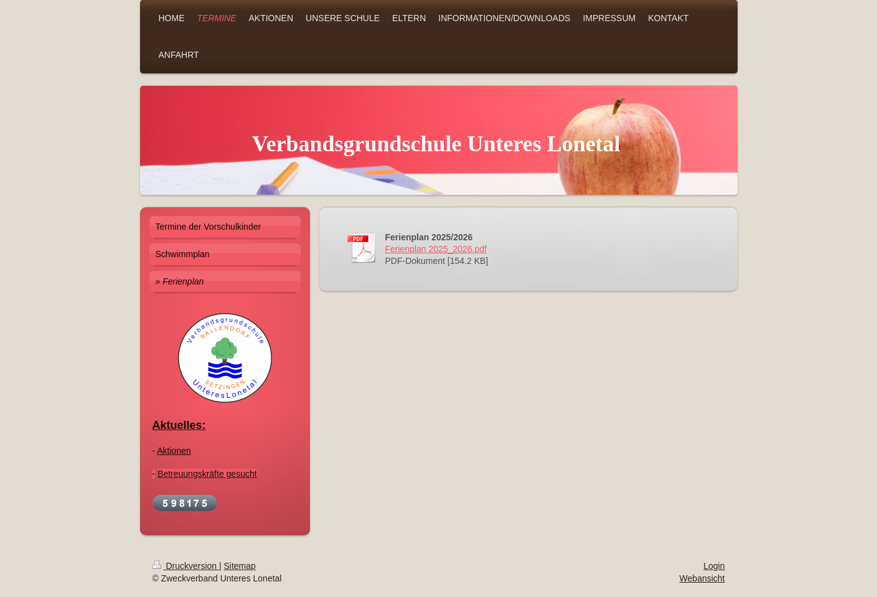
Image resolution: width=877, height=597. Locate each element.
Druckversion (185, 566)
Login (714, 566)
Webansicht (702, 578)
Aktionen (173, 451)
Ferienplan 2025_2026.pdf (436, 249)
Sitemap (240, 566)
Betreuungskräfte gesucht (207, 474)
